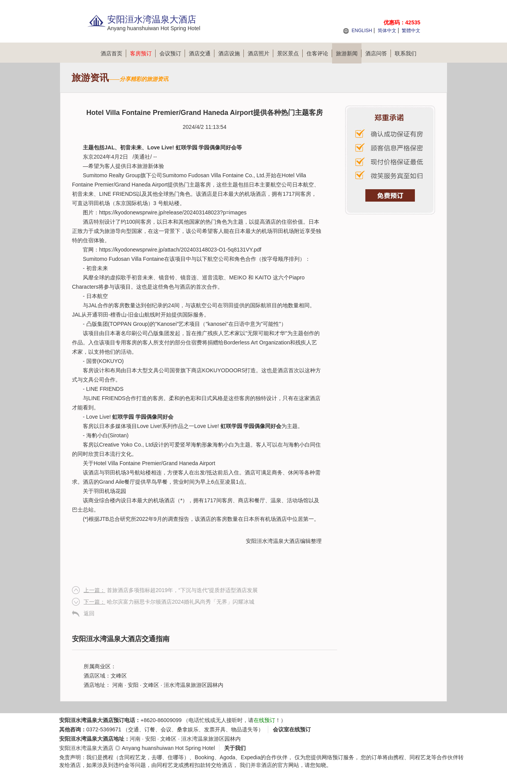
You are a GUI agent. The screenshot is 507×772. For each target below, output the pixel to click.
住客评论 (319, 53)
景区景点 (290, 53)
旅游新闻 (348, 53)
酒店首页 (113, 53)
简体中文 (387, 30)
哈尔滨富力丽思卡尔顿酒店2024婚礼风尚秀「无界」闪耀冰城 (169, 602)
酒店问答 (378, 53)
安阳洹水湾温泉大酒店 (273, 541)
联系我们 (405, 53)
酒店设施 (231, 53)
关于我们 (235, 748)
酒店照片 (260, 53)
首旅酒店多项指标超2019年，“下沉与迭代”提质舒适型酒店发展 (171, 590)
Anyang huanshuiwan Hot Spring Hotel (168, 748)
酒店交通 (201, 53)
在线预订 (264, 720)
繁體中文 (411, 30)
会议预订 (172, 53)
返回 (89, 613)
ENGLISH (361, 30)
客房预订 (143, 53)
